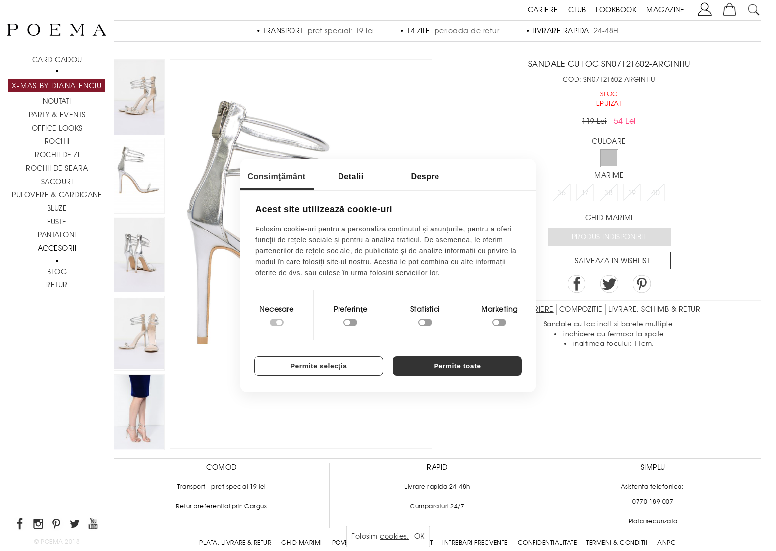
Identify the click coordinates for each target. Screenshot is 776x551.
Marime (609, 175)
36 (561, 193)
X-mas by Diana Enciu (57, 86)
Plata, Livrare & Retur (235, 542)
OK (419, 536)
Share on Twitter (609, 284)
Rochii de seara (57, 168)
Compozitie (581, 309)
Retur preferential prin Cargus (221, 506)
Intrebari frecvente (475, 542)
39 (632, 193)
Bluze (57, 208)
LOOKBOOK (616, 10)
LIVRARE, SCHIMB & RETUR (654, 309)
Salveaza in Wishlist (612, 261)
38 (608, 193)
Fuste (57, 222)
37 (585, 193)
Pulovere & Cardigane (57, 195)
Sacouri (57, 181)
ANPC (666, 542)
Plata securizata (653, 521)
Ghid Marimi (301, 542)
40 (655, 193)
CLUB (577, 10)
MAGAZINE (665, 10)
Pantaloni (57, 235)
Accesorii (57, 248)
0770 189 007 (652, 501)
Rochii (57, 141)
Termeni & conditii (616, 542)
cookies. (394, 536)
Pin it (642, 284)
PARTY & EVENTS (57, 115)
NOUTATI (57, 101)
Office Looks (57, 128)
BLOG (57, 272)
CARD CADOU (57, 60)
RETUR (57, 285)
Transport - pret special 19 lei (221, 486)
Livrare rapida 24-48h (437, 486)
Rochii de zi (57, 155)
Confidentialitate (547, 542)
